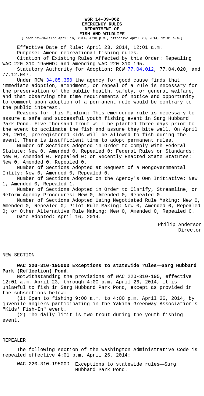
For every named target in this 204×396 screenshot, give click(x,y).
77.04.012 (141, 69)
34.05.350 (59, 80)
